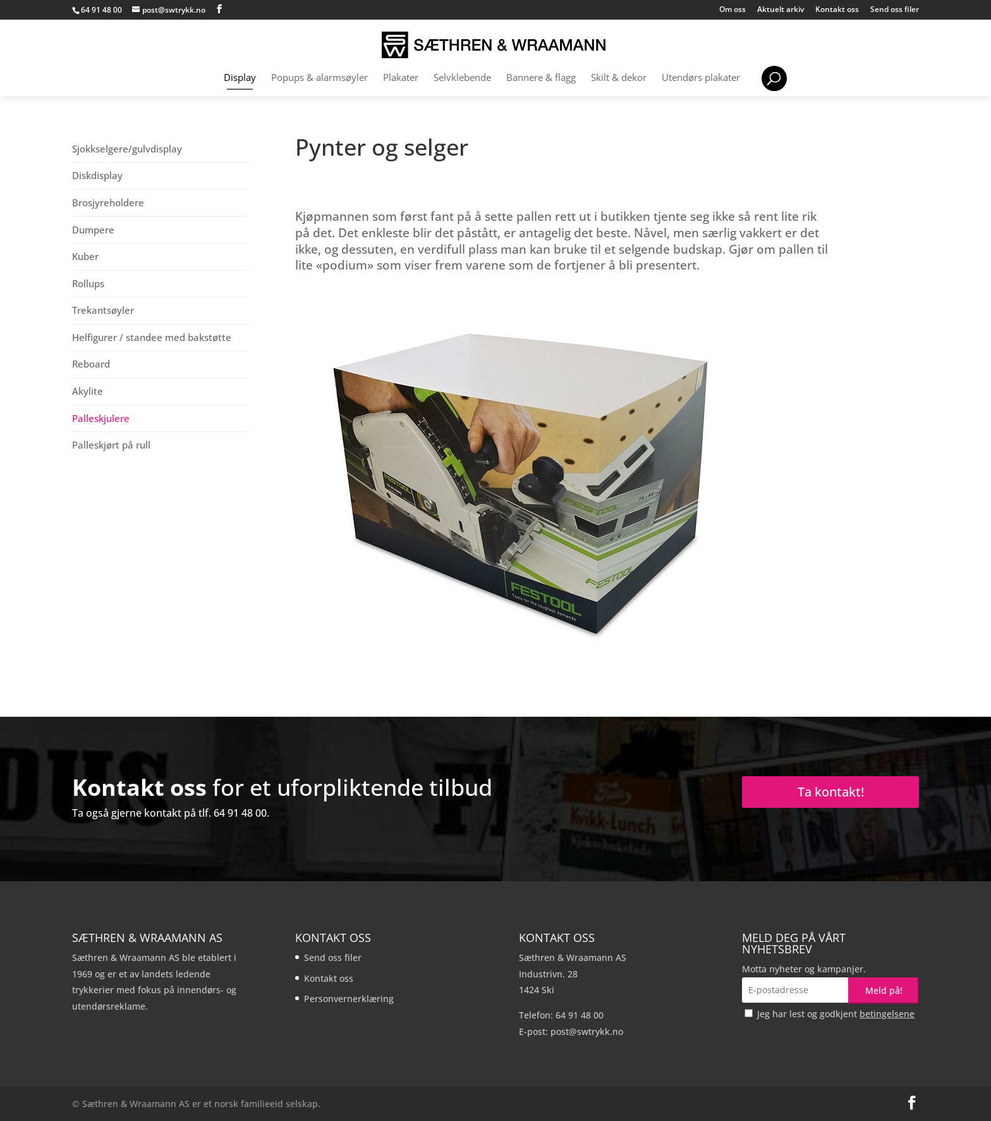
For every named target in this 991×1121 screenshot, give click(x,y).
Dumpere (93, 229)
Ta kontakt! (831, 791)
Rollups (88, 283)
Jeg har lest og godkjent (830, 1014)
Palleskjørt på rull (111, 444)
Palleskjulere (101, 418)
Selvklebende (462, 78)
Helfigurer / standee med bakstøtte (151, 337)
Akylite (87, 391)
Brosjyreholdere (108, 202)
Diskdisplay (97, 175)
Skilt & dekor (619, 78)
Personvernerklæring (349, 999)
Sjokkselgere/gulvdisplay (127, 148)
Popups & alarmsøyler (319, 78)
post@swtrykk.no (586, 1031)
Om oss (732, 10)
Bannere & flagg (541, 78)
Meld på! (884, 990)
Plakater (400, 78)
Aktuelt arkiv (780, 10)
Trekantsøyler (103, 310)
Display (240, 78)
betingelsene (887, 1014)
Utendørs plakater (701, 78)
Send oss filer (894, 10)
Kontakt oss (837, 10)
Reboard (91, 363)
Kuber (85, 256)
